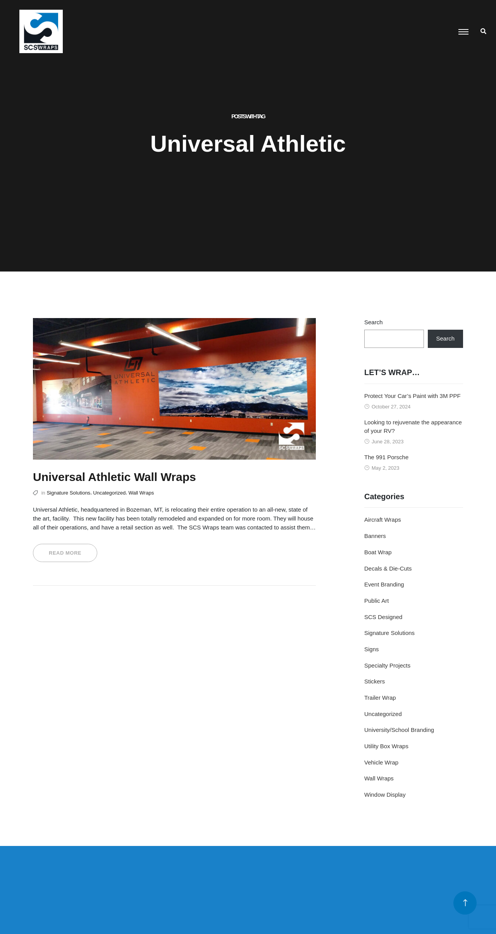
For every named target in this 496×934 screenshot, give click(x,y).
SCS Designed (383, 617)
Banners (375, 536)
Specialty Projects (387, 665)
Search (373, 322)
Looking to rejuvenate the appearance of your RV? (413, 426)
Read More (65, 553)
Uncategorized (109, 493)
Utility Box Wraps (386, 746)
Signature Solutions (68, 493)
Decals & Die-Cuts (388, 568)
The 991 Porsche (386, 457)
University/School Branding (399, 729)
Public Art (376, 600)
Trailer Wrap (380, 697)
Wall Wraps (141, 493)
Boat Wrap (378, 552)
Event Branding (384, 584)
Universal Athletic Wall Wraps (114, 476)
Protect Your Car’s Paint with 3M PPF (412, 396)
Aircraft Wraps (382, 519)
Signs (371, 649)
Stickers (374, 681)
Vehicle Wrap (381, 762)
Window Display (385, 794)
